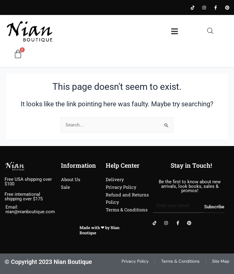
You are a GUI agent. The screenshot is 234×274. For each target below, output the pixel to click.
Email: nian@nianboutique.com (30, 209)
